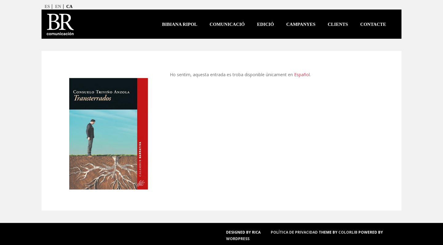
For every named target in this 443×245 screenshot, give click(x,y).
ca (69, 6)
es (47, 6)
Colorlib (347, 232)
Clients (338, 24)
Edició (265, 24)
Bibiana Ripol (180, 24)
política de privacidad (294, 232)
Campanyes (301, 24)
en (58, 6)
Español (302, 74)
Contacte (373, 24)
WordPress (237, 238)
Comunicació (227, 24)
